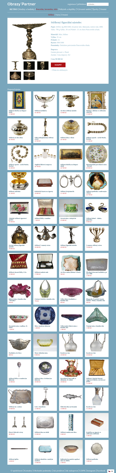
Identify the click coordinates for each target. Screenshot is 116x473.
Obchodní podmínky (43, 470)
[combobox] (110, 471)
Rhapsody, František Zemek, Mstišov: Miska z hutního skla (95, 299)
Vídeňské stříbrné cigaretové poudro (18, 219)
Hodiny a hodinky (27, 9)
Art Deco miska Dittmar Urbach (70, 272)
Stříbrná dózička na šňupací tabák (17, 111)
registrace (72, 4)
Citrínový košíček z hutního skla (45, 299)
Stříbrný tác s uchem (15, 407)
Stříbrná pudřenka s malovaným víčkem (96, 192)
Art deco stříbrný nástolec (68, 110)
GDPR (82, 470)
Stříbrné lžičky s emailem (42, 218)
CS (111, 471)
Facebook (101, 470)
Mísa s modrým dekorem (42, 326)
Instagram (91, 470)
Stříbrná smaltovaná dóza (68, 432)
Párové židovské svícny (16, 432)
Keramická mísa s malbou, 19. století (18, 326)
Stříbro (51, 15)
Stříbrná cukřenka (14, 191)
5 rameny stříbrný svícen (94, 245)
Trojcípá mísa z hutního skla (95, 326)
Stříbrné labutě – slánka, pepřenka (94, 219)
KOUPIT (58, 65)
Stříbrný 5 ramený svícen (42, 245)
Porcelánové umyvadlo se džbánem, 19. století (68, 379)
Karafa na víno (65, 353)
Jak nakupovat (72, 470)
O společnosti (17, 470)
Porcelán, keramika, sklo (46, 9)
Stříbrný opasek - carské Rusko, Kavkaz (96, 138)
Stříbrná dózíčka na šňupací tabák (69, 165)
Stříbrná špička (13, 459)
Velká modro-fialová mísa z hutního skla (68, 326)
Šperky (95, 9)
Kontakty (28, 470)
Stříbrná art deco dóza (16, 137)
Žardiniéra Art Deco (15, 353)
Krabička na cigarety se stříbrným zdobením (93, 433)
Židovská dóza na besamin (68, 407)
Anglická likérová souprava (43, 164)
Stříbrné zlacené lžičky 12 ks (17, 272)
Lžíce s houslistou (40, 407)
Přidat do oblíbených (59, 70)
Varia (58, 15)
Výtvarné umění (84, 9)
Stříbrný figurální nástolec (68, 245)
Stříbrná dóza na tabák (42, 432)
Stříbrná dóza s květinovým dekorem (43, 379)
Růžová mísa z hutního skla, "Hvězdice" (17, 299)
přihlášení (81, 4)
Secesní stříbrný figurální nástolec (16, 246)
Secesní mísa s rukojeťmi (68, 218)
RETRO (13, 9)
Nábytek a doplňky (67, 9)
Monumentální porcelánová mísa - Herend (96, 165)
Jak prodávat (58, 470)
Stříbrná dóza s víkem (67, 137)
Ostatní (103, 9)
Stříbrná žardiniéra (41, 110)
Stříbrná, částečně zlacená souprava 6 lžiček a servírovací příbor (95, 380)
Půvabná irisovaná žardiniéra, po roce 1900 (96, 273)
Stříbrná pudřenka (92, 459)
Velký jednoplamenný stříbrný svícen (44, 138)
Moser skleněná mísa (41, 353)
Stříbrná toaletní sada (41, 272)
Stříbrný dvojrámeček (67, 191)
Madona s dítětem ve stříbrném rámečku (96, 111)
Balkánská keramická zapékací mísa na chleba (70, 460)
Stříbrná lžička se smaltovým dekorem (18, 379)
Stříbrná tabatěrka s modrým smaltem (44, 460)
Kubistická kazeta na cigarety (44, 191)
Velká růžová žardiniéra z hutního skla (68, 299)
